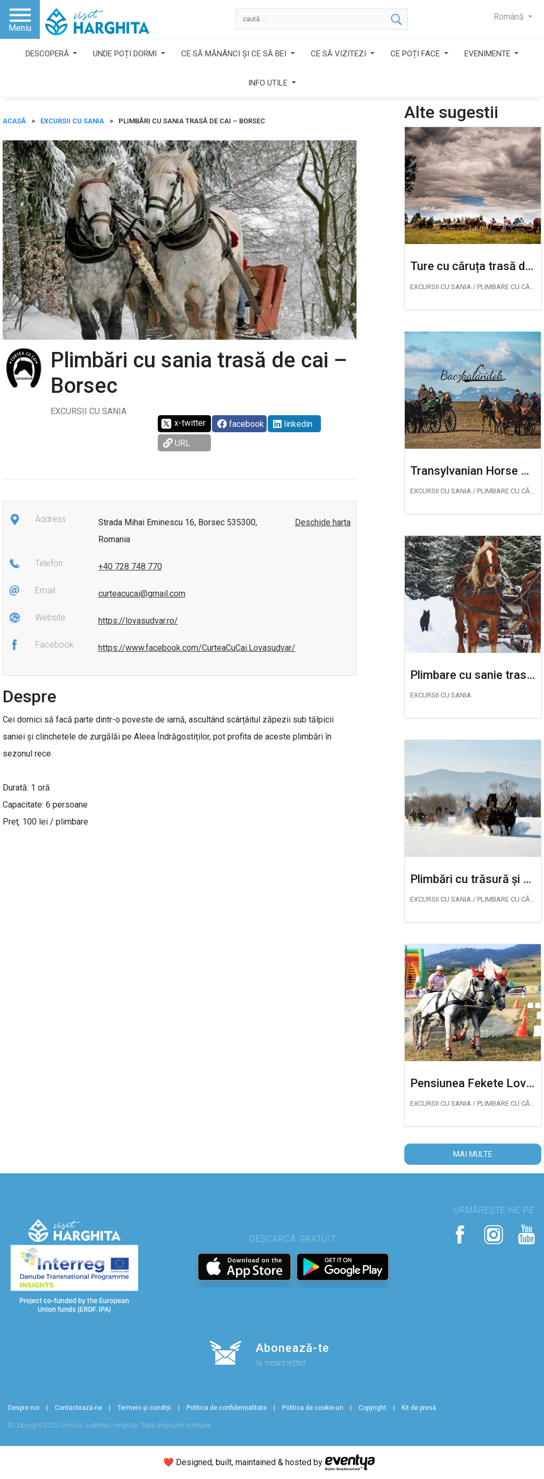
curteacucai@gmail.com (141, 594)
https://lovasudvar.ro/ (138, 621)
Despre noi (23, 1407)
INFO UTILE (269, 83)
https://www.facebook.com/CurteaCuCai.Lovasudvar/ (196, 648)
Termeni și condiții (144, 1407)
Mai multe (472, 1154)
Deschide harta (323, 522)
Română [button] (510, 17)
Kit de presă (419, 1407)
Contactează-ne (78, 1407)
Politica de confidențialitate (226, 1407)
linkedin (292, 424)
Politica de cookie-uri (312, 1407)
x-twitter (183, 424)
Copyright (372, 1407)
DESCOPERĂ (48, 53)
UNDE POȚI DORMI (126, 53)
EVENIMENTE (488, 53)
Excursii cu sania (72, 121)
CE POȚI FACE (416, 53)
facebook (240, 424)
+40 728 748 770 (130, 566)
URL (176, 443)
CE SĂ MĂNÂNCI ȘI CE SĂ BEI (234, 53)
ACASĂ (14, 121)
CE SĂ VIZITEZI (339, 53)
